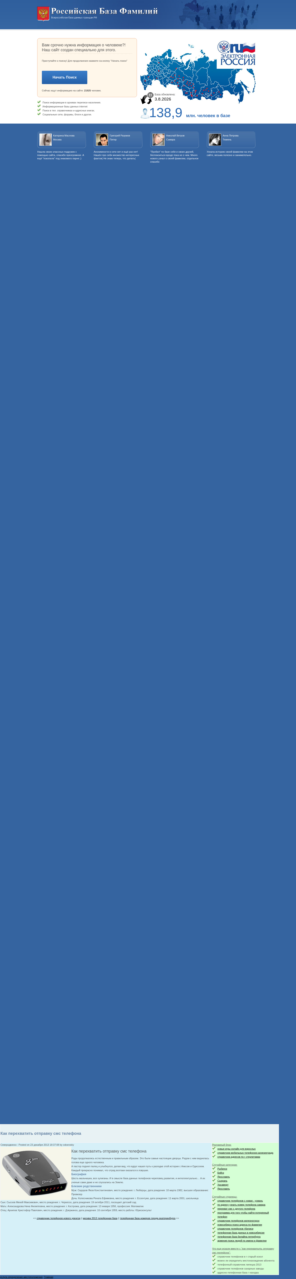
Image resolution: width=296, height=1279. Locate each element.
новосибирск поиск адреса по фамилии (239, 1224)
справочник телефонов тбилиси (235, 1228)
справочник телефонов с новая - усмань (240, 1200)
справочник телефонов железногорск (238, 1220)
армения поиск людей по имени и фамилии (242, 1240)
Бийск (220, 1172)
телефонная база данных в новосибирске (241, 1232)
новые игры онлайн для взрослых (236, 1148)
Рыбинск (222, 1168)
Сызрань (222, 1180)
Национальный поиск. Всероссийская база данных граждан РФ (97, 14)
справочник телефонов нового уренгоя (58, 1218)
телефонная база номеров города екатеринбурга (147, 1218)
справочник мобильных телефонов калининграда (245, 1152)
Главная (48, 1277)
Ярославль (223, 1176)
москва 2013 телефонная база (100, 1218)
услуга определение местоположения (21, 1277)
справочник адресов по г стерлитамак (238, 1156)
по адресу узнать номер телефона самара (241, 1204)
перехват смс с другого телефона (236, 1208)
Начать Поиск (64, 77)
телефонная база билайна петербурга (239, 1236)
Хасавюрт (222, 1184)
